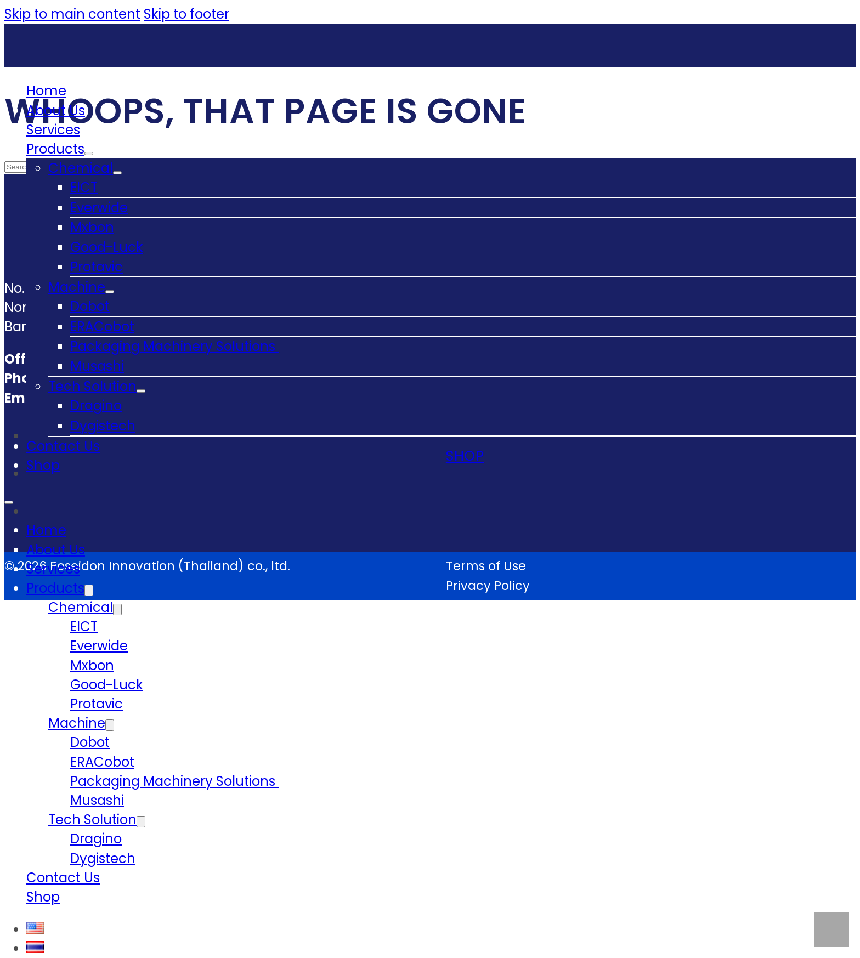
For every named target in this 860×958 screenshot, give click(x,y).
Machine (76, 287)
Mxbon (92, 227)
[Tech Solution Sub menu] (141, 391)
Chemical (80, 168)
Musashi (97, 366)
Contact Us (63, 446)
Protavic (96, 267)
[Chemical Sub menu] (117, 172)
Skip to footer (186, 14)
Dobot (90, 306)
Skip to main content (72, 14)
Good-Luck (106, 247)
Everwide (99, 208)
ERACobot (102, 327)
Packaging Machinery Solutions (174, 346)
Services (53, 130)
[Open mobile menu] (8, 502)
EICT (84, 187)
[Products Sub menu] (88, 153)
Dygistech (102, 426)
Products (55, 149)
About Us (55, 110)
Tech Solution (92, 386)
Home (46, 91)
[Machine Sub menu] (109, 291)
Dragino (96, 405)
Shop (43, 465)
